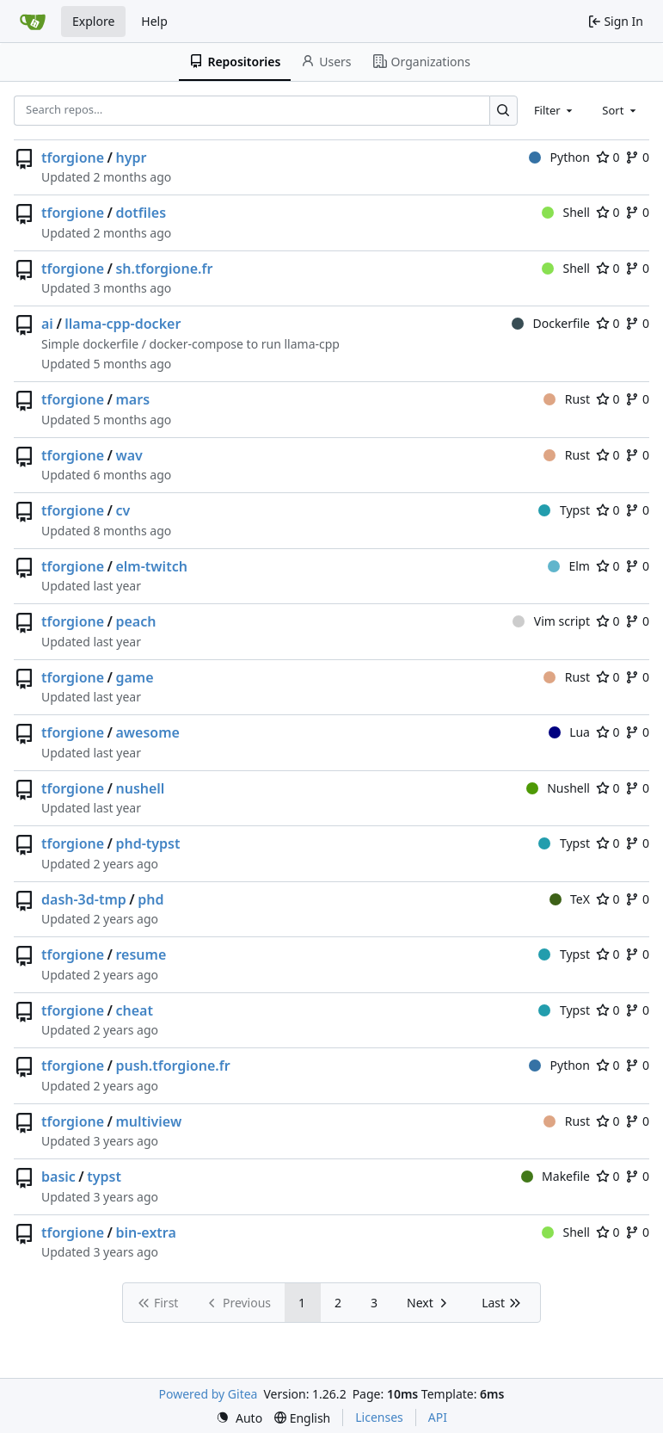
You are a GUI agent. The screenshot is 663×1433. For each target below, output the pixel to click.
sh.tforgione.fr (163, 268)
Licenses (379, 1417)
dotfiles (140, 212)
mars (132, 399)
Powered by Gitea (208, 1394)
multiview (148, 1121)
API (437, 1417)
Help (154, 21)
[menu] (239, 1418)
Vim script (551, 621)
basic (58, 1176)
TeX (569, 899)
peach (135, 621)
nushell (139, 788)
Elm (569, 566)
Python (559, 157)
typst (104, 1176)
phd (150, 899)
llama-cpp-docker (122, 323)
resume (140, 954)
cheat (133, 1010)
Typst (564, 510)
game (134, 677)
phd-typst (147, 843)
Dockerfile (551, 323)
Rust (566, 399)
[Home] (33, 21)
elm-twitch (151, 566)
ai (47, 323)
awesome (147, 732)
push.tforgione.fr (172, 1065)
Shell (566, 212)
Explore (93, 21)
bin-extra (145, 1232)
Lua (569, 732)
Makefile (555, 1176)
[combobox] (555, 110)
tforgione (72, 157)
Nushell (558, 788)
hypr (130, 157)
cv (122, 510)
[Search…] (503, 111)
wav (128, 455)
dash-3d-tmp (83, 899)
